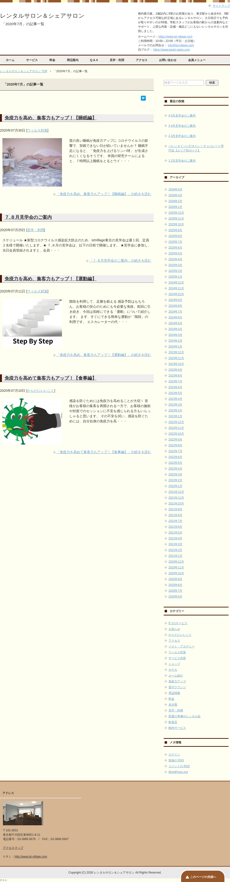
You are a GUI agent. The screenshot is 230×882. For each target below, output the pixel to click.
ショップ (174, 664)
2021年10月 (176, 503)
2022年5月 (175, 463)
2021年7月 (175, 521)
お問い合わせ (167, 60)
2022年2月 (175, 480)
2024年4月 (175, 329)
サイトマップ (221, 6)
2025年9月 (175, 230)
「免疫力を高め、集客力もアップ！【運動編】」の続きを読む (103, 355)
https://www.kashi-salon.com (171, 49)
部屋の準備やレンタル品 (184, 716)
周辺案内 (72, 60)
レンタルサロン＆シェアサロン (42, 15)
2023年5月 (175, 393)
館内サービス (177, 728)
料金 (52, 60)
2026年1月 (175, 207)
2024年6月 (175, 317)
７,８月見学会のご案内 (28, 217)
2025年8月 (175, 236)
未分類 (173, 704)
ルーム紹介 (176, 675)
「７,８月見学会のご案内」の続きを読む (120, 260)
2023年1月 (175, 416)
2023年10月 (176, 364)
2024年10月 (176, 294)
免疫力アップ (177, 681)
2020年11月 (176, 567)
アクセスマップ (13, 848)
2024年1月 (175, 346)
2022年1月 (175, 486)
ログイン (174, 754)
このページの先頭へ (203, 877)
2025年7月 (175, 242)
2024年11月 (176, 288)
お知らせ (174, 629)
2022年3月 (175, 474)
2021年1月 (175, 556)
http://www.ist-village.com (31, 856)
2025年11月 (176, 218)
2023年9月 (175, 369)
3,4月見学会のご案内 (182, 125)
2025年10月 (176, 224)
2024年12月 (176, 282)
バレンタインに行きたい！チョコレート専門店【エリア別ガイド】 (196, 148)
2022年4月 (175, 468)
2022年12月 (176, 422)
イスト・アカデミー (182, 646)
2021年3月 (175, 544)
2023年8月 (175, 375)
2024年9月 (175, 300)
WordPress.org (178, 772)
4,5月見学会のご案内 (182, 115)
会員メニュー (197, 60)
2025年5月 (175, 253)
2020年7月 (175, 590)
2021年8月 (175, 515)
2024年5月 (175, 323)
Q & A (94, 60)
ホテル (173, 669)
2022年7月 (175, 451)
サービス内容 (177, 658)
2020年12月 (176, 561)
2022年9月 (175, 439)
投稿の (176, 760)
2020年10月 (176, 573)
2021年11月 (176, 497)
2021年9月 (175, 509)
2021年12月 (176, 492)
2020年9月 (175, 579)
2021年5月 (175, 532)
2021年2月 (175, 550)
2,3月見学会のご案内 (182, 136)
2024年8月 (175, 305)
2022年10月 (176, 433)
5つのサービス (178, 623)
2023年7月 (175, 381)
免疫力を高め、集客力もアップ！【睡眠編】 (51, 117)
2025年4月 (175, 259)
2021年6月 (175, 526)
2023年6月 (175, 387)
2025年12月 (176, 212)
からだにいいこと (40, 391)
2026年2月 (175, 201)
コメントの (179, 766)
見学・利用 (117, 60)
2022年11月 (176, 428)
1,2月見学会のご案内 (182, 160)
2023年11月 (176, 358)
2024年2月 (175, 340)
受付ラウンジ (177, 687)
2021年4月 (175, 538)
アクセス (141, 60)
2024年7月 (175, 311)
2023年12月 (176, 352)
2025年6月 (175, 247)
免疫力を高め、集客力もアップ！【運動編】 (51, 278)
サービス (32, 60)
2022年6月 (175, 457)
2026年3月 (175, 195)
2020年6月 (175, 596)
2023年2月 (175, 410)
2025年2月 (175, 271)
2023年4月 (175, 399)
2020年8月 (175, 585)
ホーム (10, 60)
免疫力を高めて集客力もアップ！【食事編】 (51, 378)
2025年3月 (175, 265)
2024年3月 (175, 335)
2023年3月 (175, 404)
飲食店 (173, 722)
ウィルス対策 (37, 130)
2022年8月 (175, 445)
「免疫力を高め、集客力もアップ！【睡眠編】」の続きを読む (103, 194)
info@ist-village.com (181, 45)
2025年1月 (175, 276)
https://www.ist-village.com (175, 36)
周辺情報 (174, 693)
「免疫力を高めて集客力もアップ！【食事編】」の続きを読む (103, 452)
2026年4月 (175, 189)
